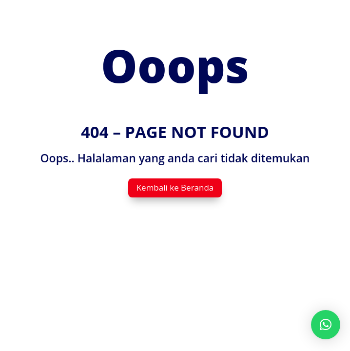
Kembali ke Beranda (175, 187)
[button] (325, 324)
